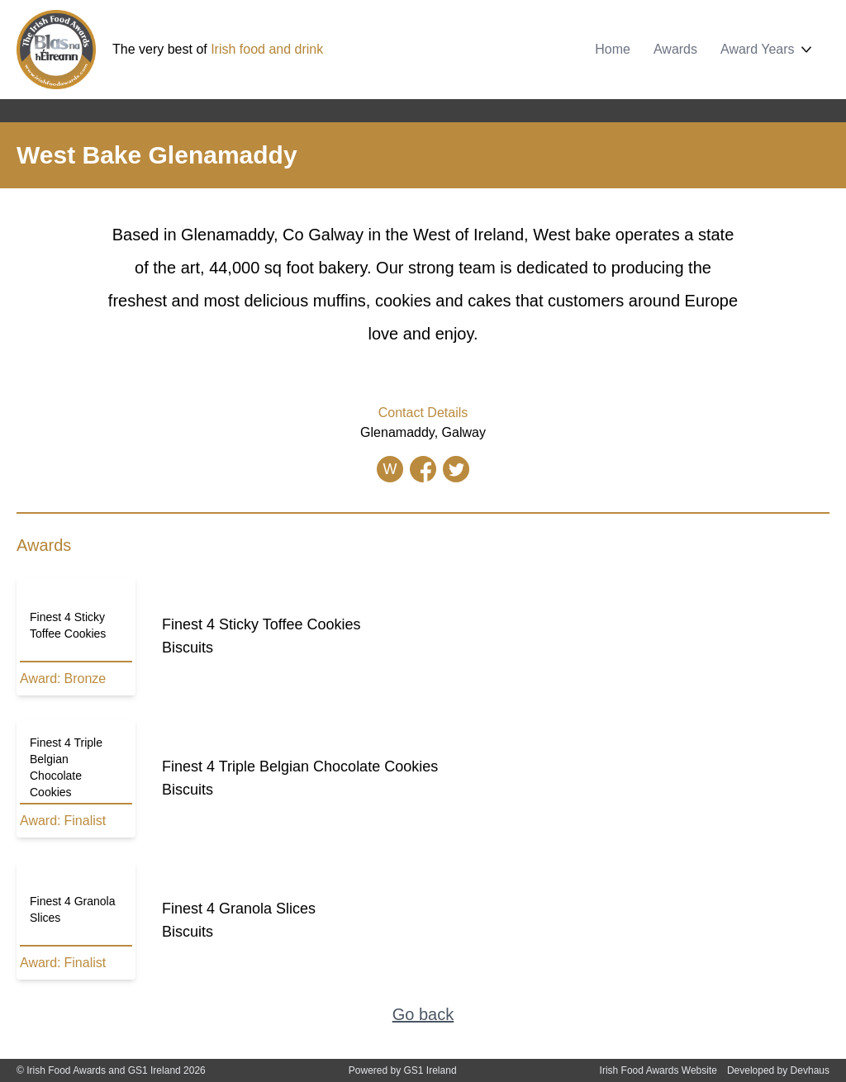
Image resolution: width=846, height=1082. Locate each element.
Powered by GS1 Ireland (403, 1070)
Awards (675, 49)
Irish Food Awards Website (658, 1070)
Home (612, 49)
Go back (423, 1014)
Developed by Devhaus (778, 1070)
